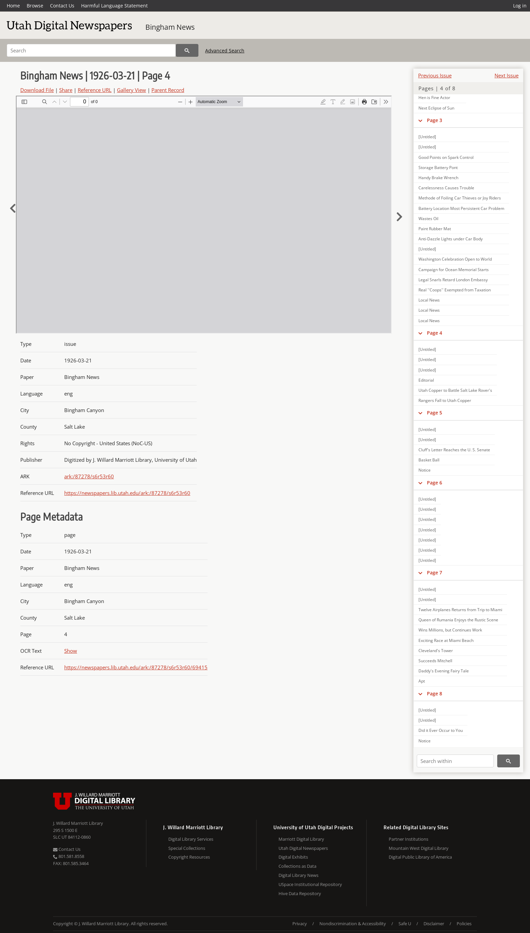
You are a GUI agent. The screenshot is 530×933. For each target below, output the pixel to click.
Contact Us (62, 5)
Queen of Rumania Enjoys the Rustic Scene (458, 620)
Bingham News (170, 27)
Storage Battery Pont (438, 167)
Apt (421, 681)
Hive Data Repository (300, 893)
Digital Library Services (190, 839)
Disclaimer (434, 923)
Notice (424, 470)
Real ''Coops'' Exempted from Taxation (454, 290)
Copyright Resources (189, 857)
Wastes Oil (428, 218)
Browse (35, 5)
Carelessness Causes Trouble (446, 188)
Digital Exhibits (293, 857)
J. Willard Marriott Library (78, 823)
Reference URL (95, 90)
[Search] (91, 50)
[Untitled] (427, 137)
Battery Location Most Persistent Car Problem (461, 208)
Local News (429, 300)
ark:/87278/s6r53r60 (89, 476)
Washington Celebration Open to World (455, 259)
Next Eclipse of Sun (436, 108)
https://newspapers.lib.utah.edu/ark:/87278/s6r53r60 (127, 492)
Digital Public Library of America (420, 857)
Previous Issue (435, 75)
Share (65, 90)
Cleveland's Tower (435, 650)
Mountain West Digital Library (419, 848)
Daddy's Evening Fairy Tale (443, 671)
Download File (37, 90)
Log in (520, 5)
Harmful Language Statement (114, 5)
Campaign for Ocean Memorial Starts (453, 269)
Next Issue (507, 75)
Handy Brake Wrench (438, 178)
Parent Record (167, 90)
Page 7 (434, 572)
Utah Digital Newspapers (303, 848)
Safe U (405, 923)
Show (70, 650)
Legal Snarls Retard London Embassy (453, 280)
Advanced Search (224, 50)
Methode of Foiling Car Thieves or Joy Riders (459, 198)
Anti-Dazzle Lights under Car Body (450, 239)
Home (13, 5)
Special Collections (186, 848)
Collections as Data (297, 866)
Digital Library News (298, 875)
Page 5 (434, 412)
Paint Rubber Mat (434, 229)
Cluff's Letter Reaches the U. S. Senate (454, 450)
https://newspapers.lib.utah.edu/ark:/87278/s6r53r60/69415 (136, 667)
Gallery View (131, 90)
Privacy (299, 923)
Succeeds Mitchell (435, 661)
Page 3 (434, 120)
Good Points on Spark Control (446, 157)
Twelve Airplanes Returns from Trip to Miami (460, 610)
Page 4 (434, 333)
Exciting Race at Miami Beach (446, 640)
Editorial (426, 380)
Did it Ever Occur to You (440, 730)
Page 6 (434, 482)
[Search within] (455, 761)
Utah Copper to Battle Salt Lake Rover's (455, 390)
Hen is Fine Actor (434, 97)
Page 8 (434, 693)
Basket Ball (428, 460)
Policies (464, 923)
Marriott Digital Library (301, 839)
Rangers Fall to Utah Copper (444, 400)
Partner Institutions (408, 839)
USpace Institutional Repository (310, 884)
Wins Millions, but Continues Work (450, 630)
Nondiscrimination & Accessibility (352, 923)
